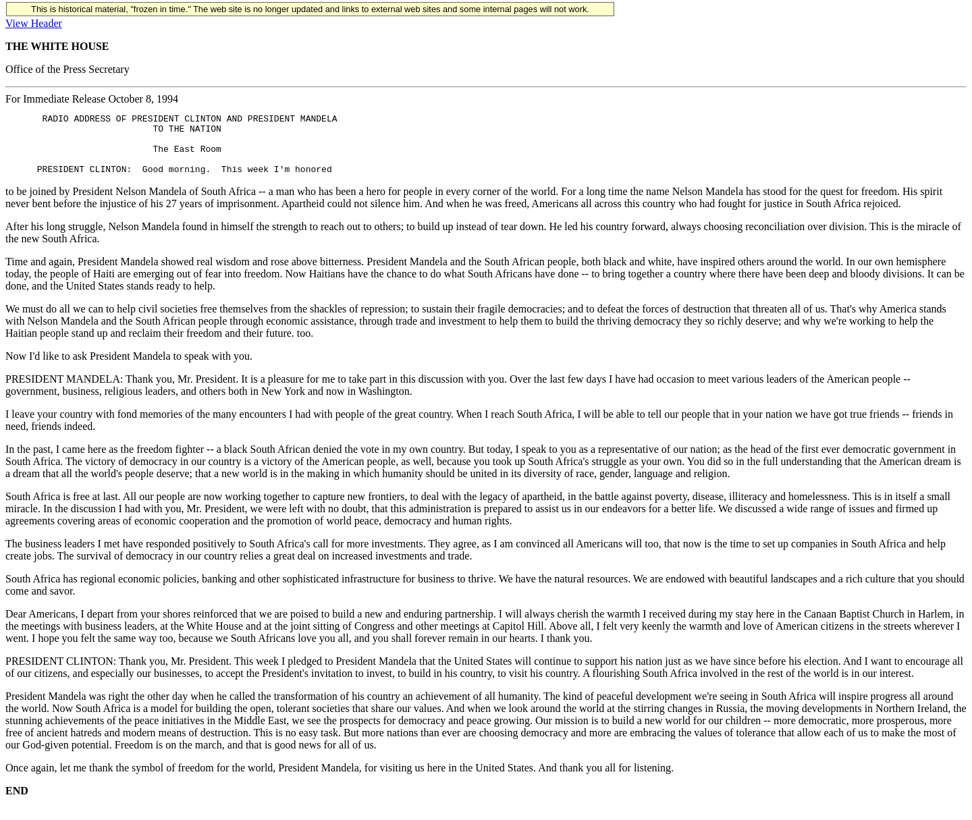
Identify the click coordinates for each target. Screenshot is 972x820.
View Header (33, 23)
